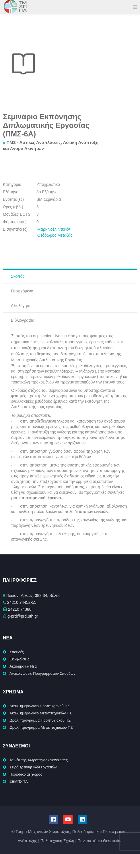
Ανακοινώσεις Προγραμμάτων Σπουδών (42, 673)
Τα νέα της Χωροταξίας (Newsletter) (38, 760)
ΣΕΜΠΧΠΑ (18, 781)
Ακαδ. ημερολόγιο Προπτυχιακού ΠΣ (39, 706)
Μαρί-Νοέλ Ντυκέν (53, 229)
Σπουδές (16, 652)
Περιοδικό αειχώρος (25, 774)
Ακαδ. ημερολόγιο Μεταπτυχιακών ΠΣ (40, 713)
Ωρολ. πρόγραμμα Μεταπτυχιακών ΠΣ (41, 727)
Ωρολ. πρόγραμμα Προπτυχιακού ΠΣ (40, 720)
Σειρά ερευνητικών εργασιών (33, 767)
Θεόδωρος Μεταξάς (54, 235)
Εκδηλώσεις (19, 659)
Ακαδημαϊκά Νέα (23, 666)
